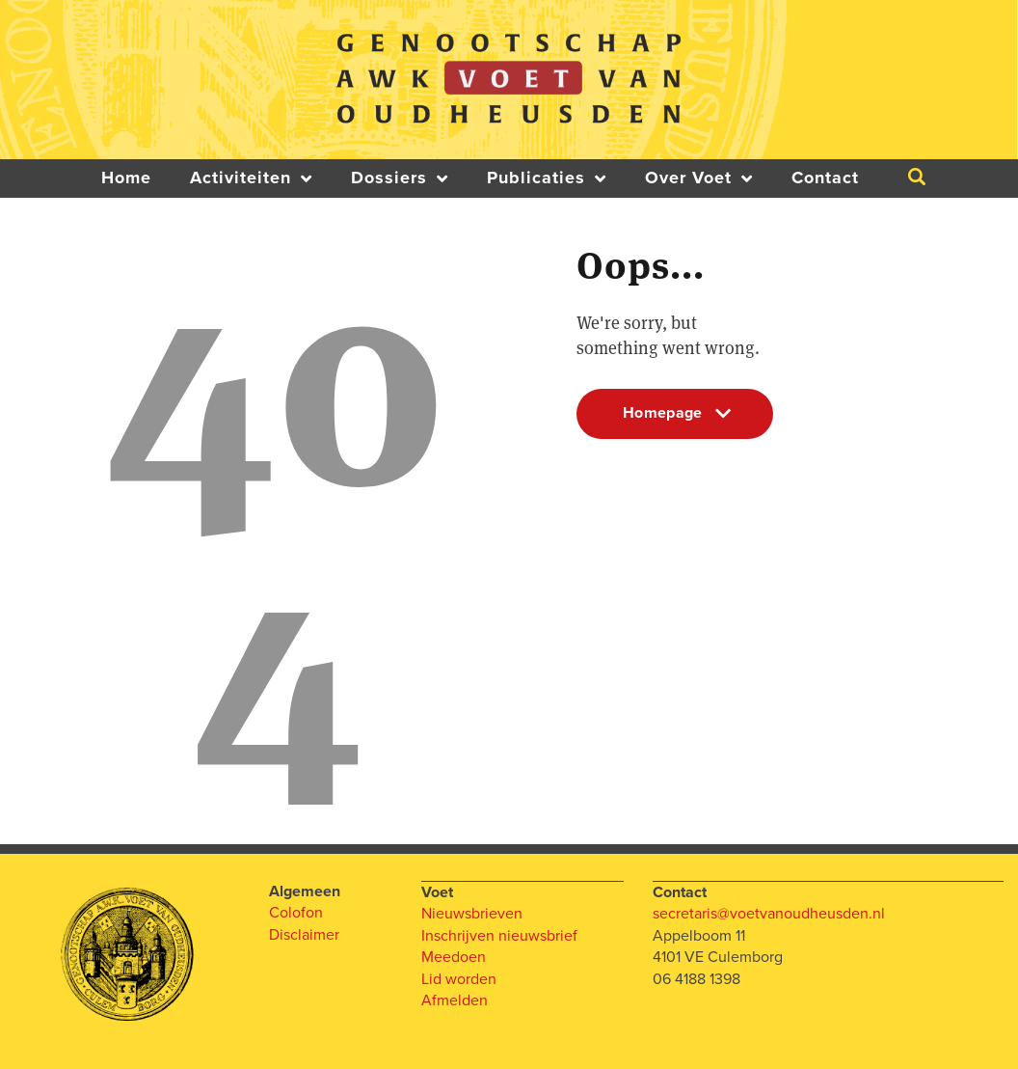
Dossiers (399, 178)
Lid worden (458, 978)
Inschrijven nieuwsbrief (499, 935)
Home (126, 178)
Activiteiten (251, 178)
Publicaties (546, 178)
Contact (825, 178)
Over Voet (699, 178)
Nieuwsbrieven (471, 912)
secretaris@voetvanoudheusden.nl (769, 912)
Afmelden (454, 999)
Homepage (674, 421)
